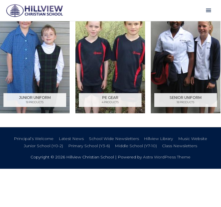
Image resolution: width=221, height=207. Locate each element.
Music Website (192, 138)
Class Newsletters (179, 145)
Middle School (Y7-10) (136, 145)
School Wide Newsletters (114, 138)
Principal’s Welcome (34, 138)
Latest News (71, 138)
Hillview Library (158, 138)
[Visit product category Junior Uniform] (35, 67)
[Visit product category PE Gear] (110, 67)
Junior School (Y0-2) (43, 145)
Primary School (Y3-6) (89, 145)
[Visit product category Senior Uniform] (185, 67)
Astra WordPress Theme (166, 157)
